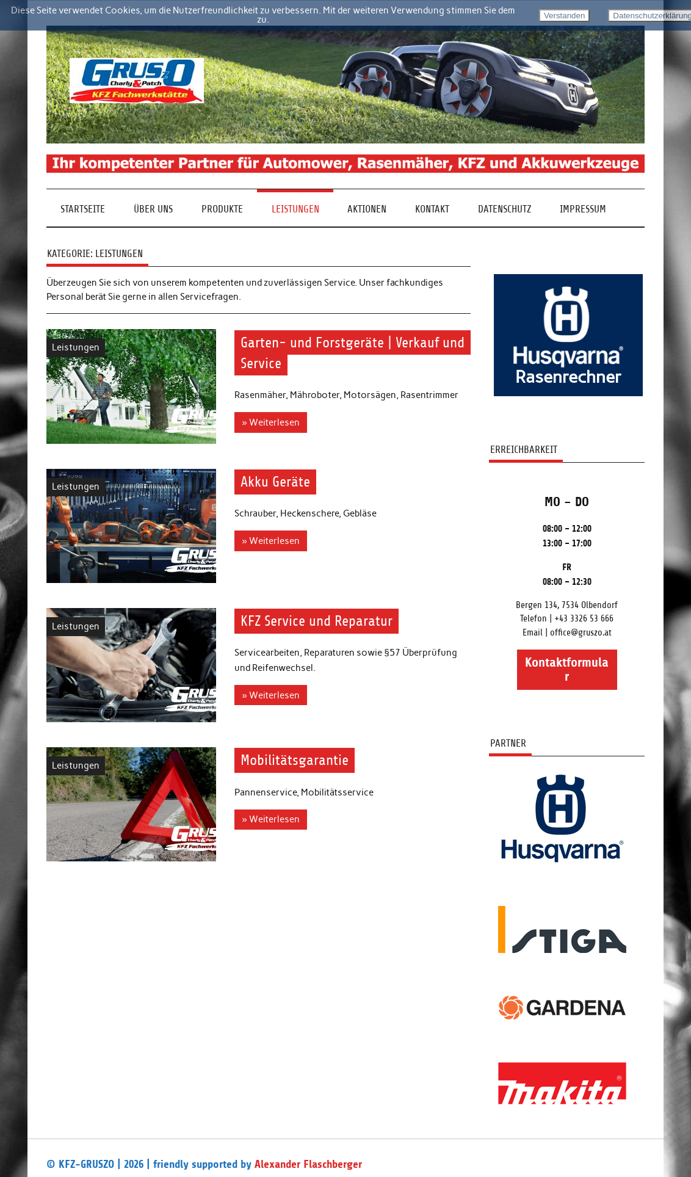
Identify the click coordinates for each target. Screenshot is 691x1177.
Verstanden (564, 15)
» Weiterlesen (270, 422)
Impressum (583, 209)
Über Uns (153, 209)
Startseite (82, 209)
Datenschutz (504, 209)
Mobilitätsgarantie (295, 761)
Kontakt (432, 209)
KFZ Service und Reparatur (317, 621)
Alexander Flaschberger (308, 1164)
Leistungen (295, 209)
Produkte (222, 209)
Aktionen (366, 209)
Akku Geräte (275, 482)
